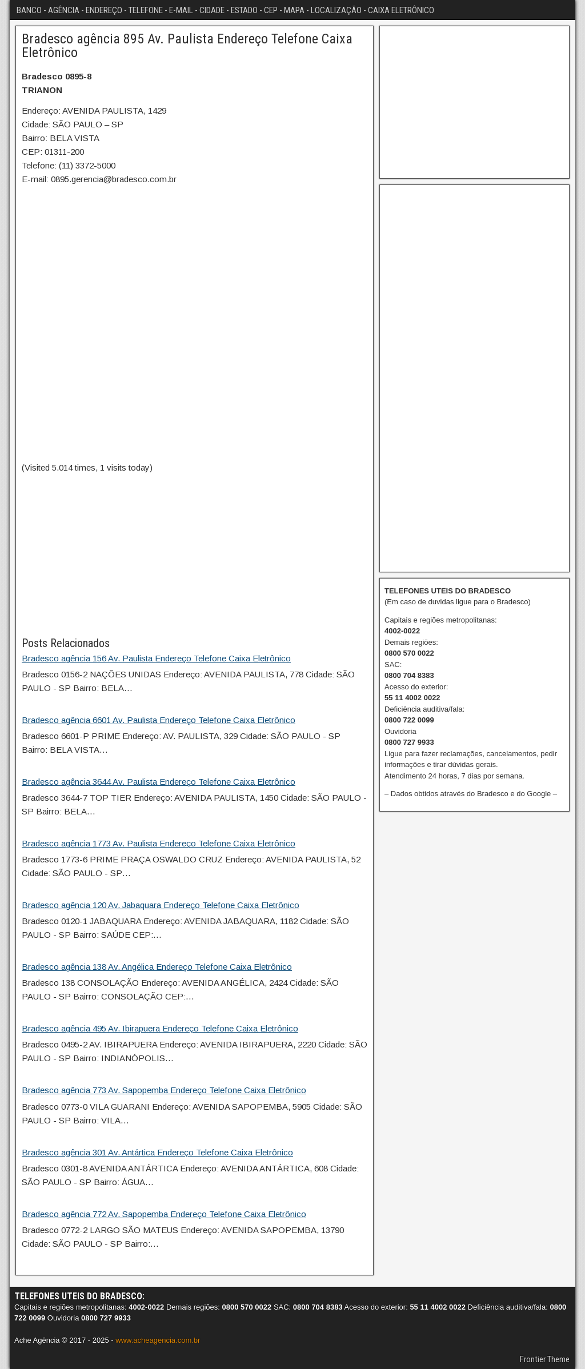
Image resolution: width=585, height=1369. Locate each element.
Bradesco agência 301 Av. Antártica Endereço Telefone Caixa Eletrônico (157, 1152)
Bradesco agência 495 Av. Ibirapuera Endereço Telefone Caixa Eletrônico (160, 1028)
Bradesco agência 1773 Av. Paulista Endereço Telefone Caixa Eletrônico (158, 843)
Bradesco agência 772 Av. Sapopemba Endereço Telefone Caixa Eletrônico (164, 1214)
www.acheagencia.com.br (157, 1340)
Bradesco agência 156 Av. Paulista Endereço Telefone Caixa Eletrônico (156, 658)
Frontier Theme (545, 1359)
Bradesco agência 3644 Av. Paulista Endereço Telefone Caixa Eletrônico (158, 781)
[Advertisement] (194, 555)
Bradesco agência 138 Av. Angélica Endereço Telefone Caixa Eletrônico (157, 966)
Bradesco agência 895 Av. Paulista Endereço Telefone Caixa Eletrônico (187, 46)
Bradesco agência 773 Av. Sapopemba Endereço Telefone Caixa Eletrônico (164, 1090)
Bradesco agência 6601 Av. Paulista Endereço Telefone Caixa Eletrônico (158, 720)
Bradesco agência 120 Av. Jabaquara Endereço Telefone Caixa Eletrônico (160, 905)
